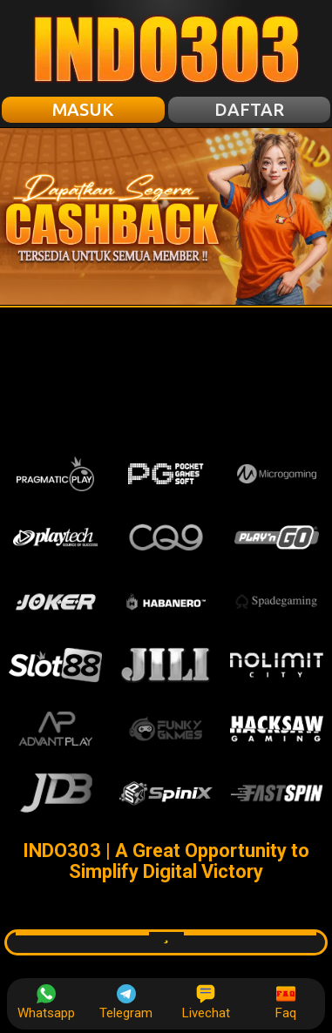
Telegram (125, 1002)
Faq (285, 1002)
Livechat (206, 1002)
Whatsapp (46, 1002)
